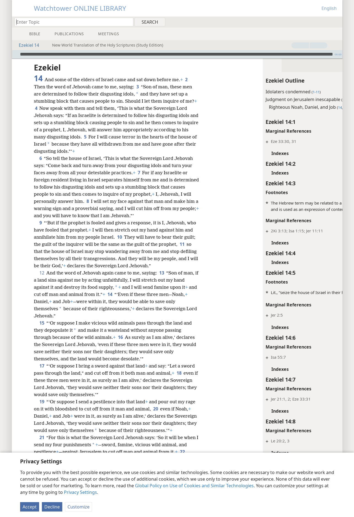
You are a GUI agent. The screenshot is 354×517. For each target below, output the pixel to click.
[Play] (15, 54)
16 (120, 337)
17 (41, 366)
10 (119, 237)
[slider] (176, 54)
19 (41, 402)
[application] (177, 54)
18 (178, 373)
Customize (78, 507)
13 (161, 273)
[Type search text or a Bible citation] (71, 22)
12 (41, 273)
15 (41, 323)
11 (182, 244)
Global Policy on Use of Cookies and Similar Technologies (194, 486)
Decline (52, 507)
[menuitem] (336, 21)
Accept (30, 507)
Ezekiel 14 (26, 45)
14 (118, 294)
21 (41, 445)
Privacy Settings (80, 492)
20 (155, 409)
